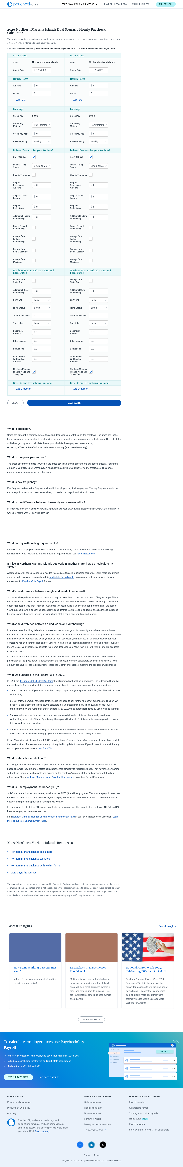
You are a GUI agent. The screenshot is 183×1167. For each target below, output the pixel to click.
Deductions (18, 348)
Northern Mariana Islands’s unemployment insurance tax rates (43, 816)
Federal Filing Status (19, 166)
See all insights (167, 926)
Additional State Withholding (20, 291)
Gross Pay (18, 116)
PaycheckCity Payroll (32, 581)
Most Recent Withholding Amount (19, 359)
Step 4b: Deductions (18, 207)
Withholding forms (138, 1107)
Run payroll (166, 4)
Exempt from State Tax (19, 281)
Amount (17, 85)
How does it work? (49, 1077)
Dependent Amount (18, 332)
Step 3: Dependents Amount (18, 185)
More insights (91, 1019)
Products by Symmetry (18, 1107)
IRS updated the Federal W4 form (36, 681)
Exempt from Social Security (20, 250)
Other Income (19, 341)
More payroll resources (23, 872)
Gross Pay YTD (20, 134)
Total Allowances (21, 315)
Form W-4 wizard (92, 1118)
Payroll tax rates (137, 1102)
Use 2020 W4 (19, 157)
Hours (16, 93)
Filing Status (19, 308)
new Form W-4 (45, 748)
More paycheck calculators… (98, 1124)
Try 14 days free (18, 1077)
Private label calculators (19, 1102)
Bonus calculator (92, 1113)
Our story (11, 1113)
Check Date (18, 70)
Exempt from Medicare (19, 260)
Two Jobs (18, 323)
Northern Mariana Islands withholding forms (35, 865)
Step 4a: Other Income (20, 196)
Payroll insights (137, 1124)
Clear (15, 402)
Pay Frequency (20, 141)
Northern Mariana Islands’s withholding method (50, 777)
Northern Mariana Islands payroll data (97, 48)
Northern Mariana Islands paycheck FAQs (55, 48)
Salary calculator (92, 1102)
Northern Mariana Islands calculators (31, 851)
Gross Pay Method (18, 125)
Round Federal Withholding (20, 227)
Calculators (79, 4)
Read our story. (42, 1131)
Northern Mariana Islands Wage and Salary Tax (21, 372)
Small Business (141, 4)
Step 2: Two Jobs (21, 175)
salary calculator (25, 48)
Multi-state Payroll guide (61, 577)
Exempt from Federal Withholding (19, 239)
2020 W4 (17, 300)
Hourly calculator (93, 1107)
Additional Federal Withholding (21, 217)
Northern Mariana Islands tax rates (30, 858)
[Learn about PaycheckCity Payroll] (143, 1060)
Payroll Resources (115, 4)
